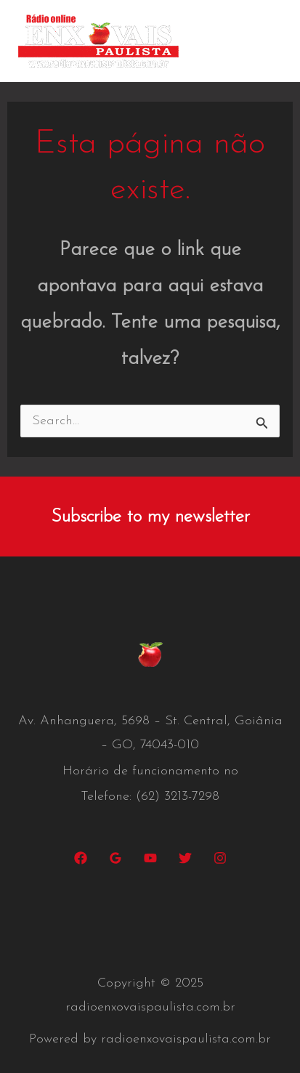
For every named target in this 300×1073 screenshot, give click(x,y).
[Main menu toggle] (267, 41)
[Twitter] (185, 858)
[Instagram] (220, 858)
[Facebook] (80, 858)
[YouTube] (150, 858)
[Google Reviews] (115, 858)
